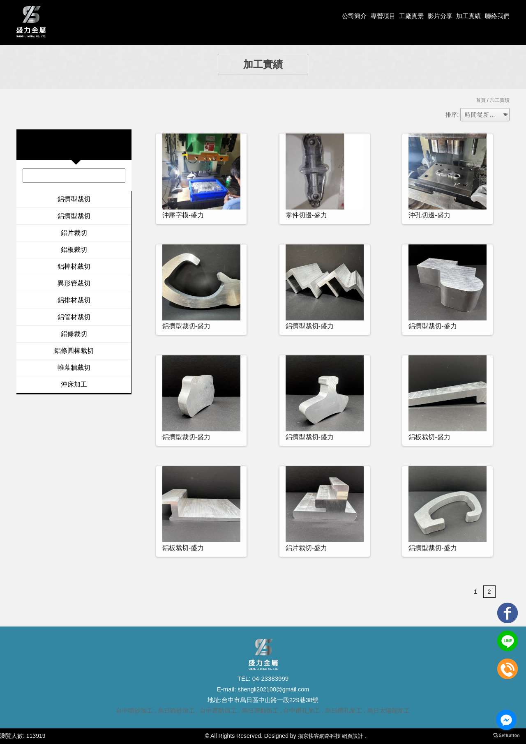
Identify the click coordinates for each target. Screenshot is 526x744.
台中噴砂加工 (134, 710)
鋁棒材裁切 (74, 266)
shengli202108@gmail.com (273, 689)
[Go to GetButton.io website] (506, 735)
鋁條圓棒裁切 (74, 350)
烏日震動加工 (260, 710)
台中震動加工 (218, 710)
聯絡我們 (496, 16)
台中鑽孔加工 (301, 710)
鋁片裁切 (74, 232)
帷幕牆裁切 (74, 367)
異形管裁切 (74, 283)
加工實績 (466, 16)
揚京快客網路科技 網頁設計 (330, 735)
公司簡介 (345, 16)
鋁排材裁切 (74, 300)
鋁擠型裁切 (74, 199)
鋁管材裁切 (74, 316)
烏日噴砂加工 (176, 710)
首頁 (481, 100)
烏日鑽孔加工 (343, 710)
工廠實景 (405, 16)
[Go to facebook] (506, 719)
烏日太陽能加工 (388, 710)
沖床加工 (74, 384)
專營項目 (375, 16)
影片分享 (436, 16)
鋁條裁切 (74, 333)
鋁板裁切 (74, 249)
